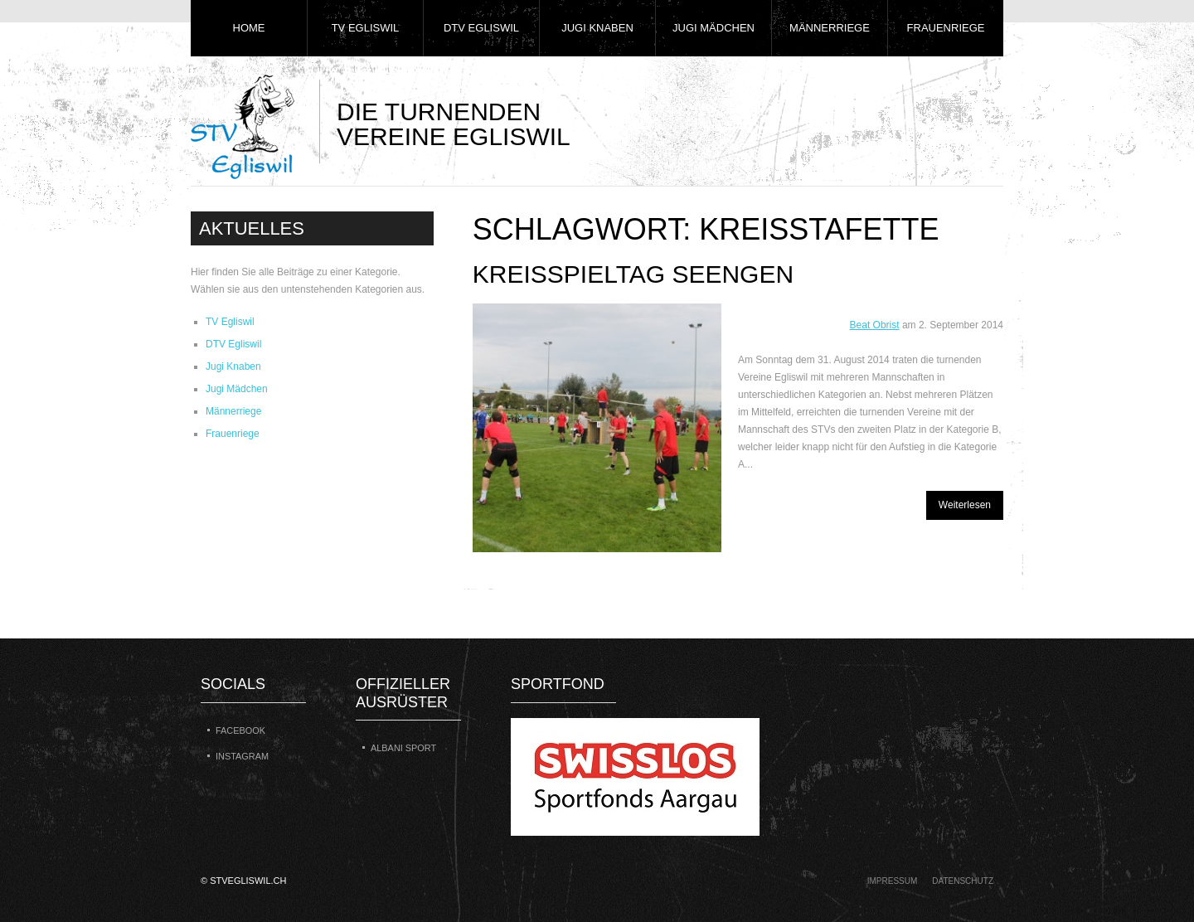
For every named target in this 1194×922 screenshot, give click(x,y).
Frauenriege (946, 28)
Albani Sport (403, 748)
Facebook (240, 730)
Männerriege (829, 28)
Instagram (242, 756)
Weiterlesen (965, 505)
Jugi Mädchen (713, 28)
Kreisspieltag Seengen (633, 274)
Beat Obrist (875, 325)
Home (249, 28)
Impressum (892, 881)
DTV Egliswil (481, 28)
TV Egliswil (366, 28)
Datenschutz (962, 881)
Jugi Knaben (597, 28)
